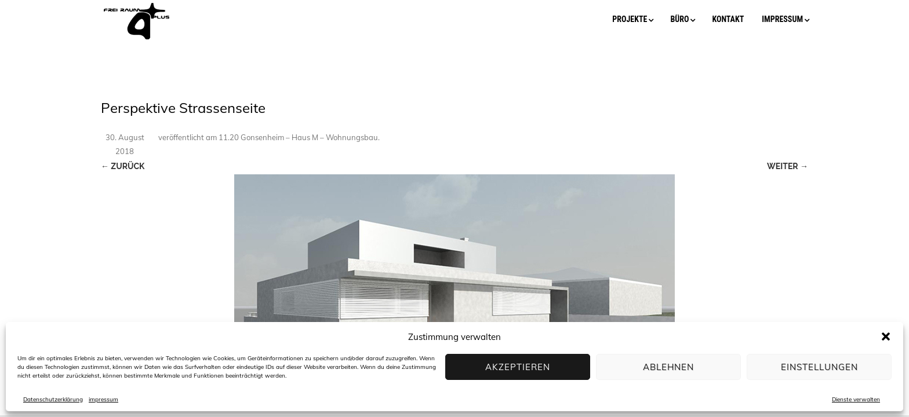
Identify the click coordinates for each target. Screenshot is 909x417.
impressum (103, 399)
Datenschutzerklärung (53, 399)
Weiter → (787, 166)
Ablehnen (668, 366)
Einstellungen (819, 366)
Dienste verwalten (856, 399)
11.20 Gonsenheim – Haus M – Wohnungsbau (298, 137)
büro (679, 19)
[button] (886, 336)
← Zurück (122, 166)
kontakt (728, 19)
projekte (629, 19)
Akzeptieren (517, 366)
